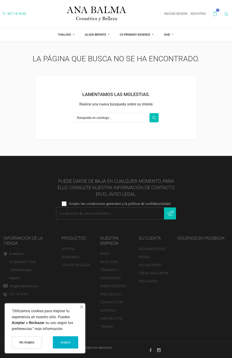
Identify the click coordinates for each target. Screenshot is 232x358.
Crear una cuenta (153, 273)
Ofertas (68, 249)
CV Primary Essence (135, 34)
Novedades (70, 257)
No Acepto (26, 342)
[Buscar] (110, 117)
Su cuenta (150, 238)
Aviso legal (109, 262)
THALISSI (65, 34)
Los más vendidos (76, 265)
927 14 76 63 (14, 13)
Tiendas (106, 326)
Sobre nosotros (113, 286)
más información (48, 329)
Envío (104, 254)
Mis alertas (148, 281)
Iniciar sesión (150, 265)
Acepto (65, 342)
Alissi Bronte (96, 34)
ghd (167, 34)
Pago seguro (110, 294)
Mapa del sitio (111, 318)
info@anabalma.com (24, 286)
